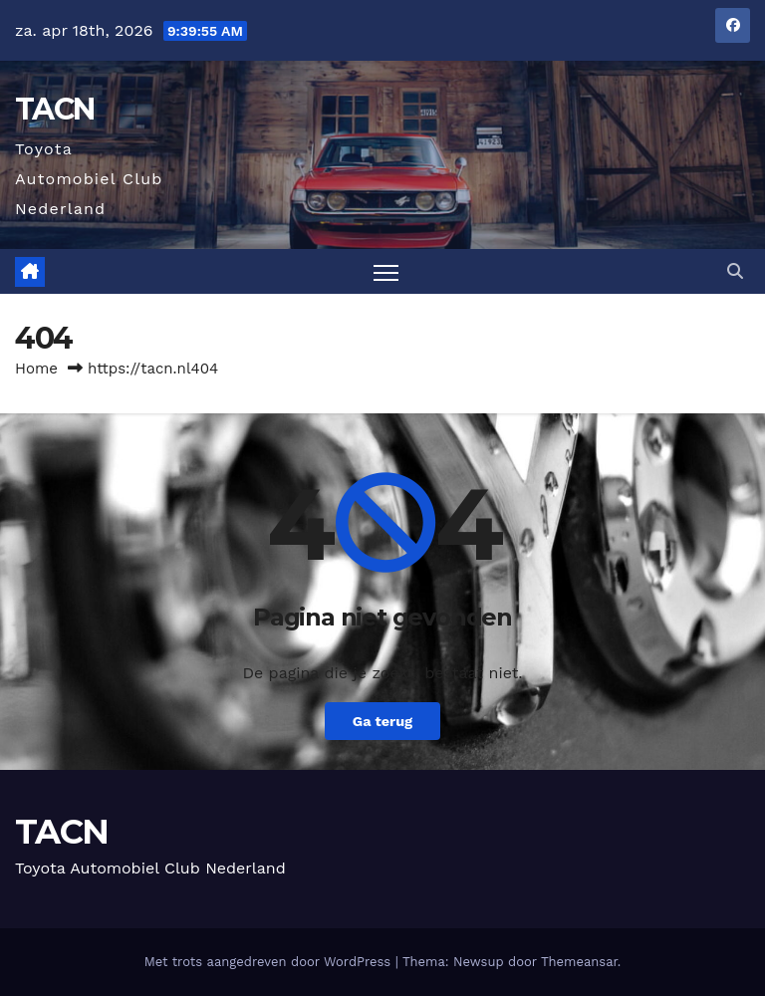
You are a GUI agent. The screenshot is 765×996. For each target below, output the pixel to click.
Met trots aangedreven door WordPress (269, 961)
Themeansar (579, 961)
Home (36, 368)
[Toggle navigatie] (386, 271)
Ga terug (382, 721)
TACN (54, 109)
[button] (735, 271)
